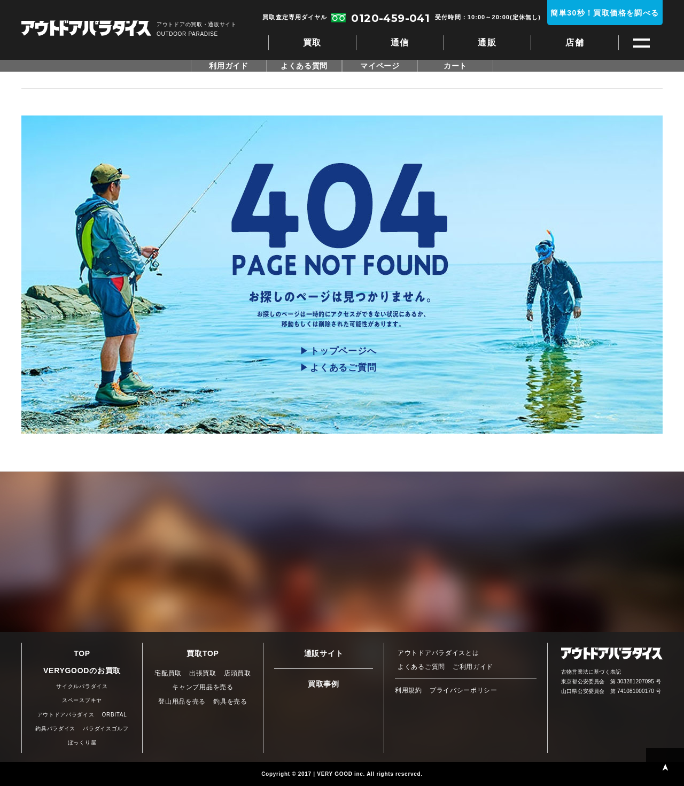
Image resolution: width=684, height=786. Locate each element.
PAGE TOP (665, 767)
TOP (82, 653)
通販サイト (324, 653)
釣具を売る (230, 701)
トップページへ (343, 351)
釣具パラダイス (55, 728)
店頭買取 (237, 673)
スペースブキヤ (82, 700)
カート (455, 65)
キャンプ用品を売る (202, 687)
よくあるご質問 (343, 368)
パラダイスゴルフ (106, 728)
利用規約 (408, 690)
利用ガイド (228, 65)
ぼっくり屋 (82, 742)
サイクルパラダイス (81, 686)
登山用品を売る (182, 701)
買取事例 (323, 684)
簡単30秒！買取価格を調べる (604, 13)
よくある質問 (304, 65)
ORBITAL (114, 715)
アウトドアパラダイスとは (438, 653)
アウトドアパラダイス (86, 29)
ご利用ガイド (473, 667)
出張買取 (202, 673)
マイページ (380, 65)
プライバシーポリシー (464, 690)
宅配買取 (168, 673)
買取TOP (202, 653)
